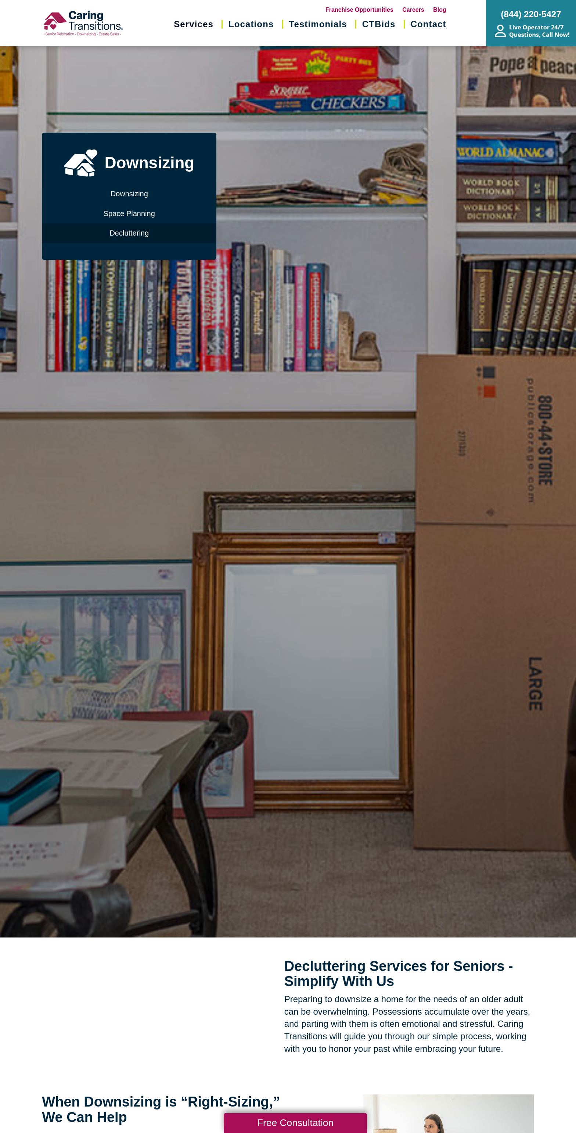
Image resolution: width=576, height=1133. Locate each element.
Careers (413, 10)
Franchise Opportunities (359, 10)
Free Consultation (295, 1122)
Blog (439, 10)
